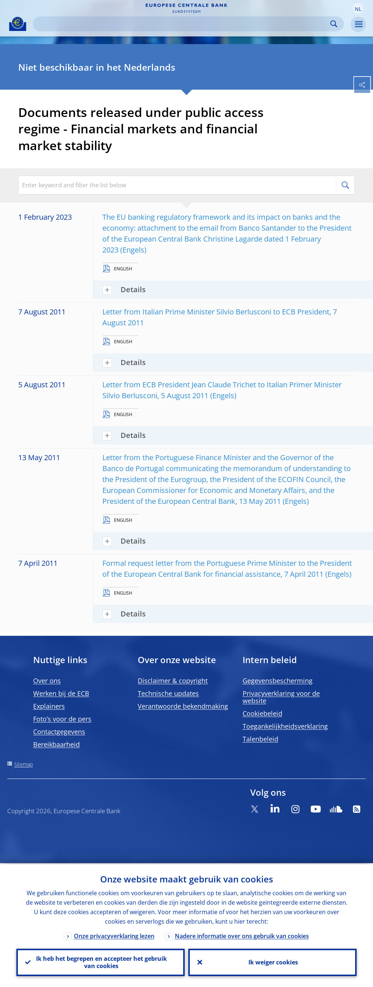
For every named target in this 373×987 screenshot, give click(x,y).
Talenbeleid (260, 739)
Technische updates (168, 693)
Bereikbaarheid (56, 744)
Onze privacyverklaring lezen (114, 935)
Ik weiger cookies (272, 962)
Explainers (49, 706)
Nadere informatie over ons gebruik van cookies (242, 935)
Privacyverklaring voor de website (281, 697)
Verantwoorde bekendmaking (183, 706)
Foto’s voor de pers (62, 718)
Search (334, 23)
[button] (358, 8)
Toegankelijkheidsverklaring (285, 726)
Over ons (47, 680)
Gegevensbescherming (278, 680)
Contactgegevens (59, 731)
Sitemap (23, 764)
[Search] (182, 23)
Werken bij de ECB (61, 693)
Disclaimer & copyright (173, 680)
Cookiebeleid (262, 713)
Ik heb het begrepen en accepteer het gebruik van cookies (100, 962)
